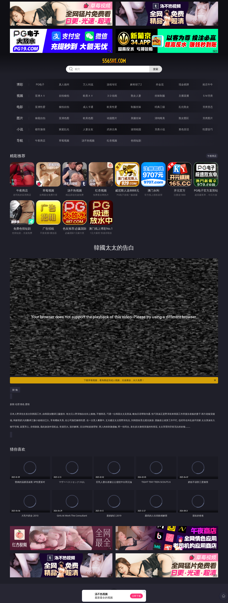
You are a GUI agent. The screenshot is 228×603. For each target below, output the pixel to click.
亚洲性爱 (40, 107)
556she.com (114, 61)
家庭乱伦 (64, 129)
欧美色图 (88, 118)
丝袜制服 (160, 95)
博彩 (20, 84)
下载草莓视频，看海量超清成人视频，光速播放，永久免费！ (150, 380)
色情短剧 (136, 140)
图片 (20, 118)
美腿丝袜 (136, 118)
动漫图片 (112, 118)
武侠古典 (112, 129)
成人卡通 (88, 107)
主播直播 (184, 95)
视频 (20, 95)
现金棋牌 (184, 84)
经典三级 (160, 107)
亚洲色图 (64, 118)
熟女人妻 (136, 95)
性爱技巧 (208, 129)
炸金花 (160, 84)
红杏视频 (112, 140)
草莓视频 (64, 140)
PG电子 (40, 84)
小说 (20, 129)
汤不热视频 (88, 140)
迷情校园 (136, 129)
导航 (20, 140)
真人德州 (64, 84)
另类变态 (208, 107)
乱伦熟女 (184, 107)
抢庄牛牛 (208, 84)
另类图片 (208, 118)
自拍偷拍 (64, 95)
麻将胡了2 (136, 84)
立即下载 (136, 595)
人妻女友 (88, 129)
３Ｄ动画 (112, 95)
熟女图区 (184, 118)
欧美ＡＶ (88, 95)
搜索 (155, 69)
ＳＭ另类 (208, 95)
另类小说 (160, 129)
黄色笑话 (184, 129)
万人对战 (88, 84)
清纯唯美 (160, 118)
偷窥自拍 (40, 118)
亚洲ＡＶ (40, 95)
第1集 (15, 389)
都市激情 (40, 129)
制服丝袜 (136, 107)
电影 (20, 107)
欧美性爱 (112, 107)
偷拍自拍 (64, 107)
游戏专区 (112, 84)
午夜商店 (40, 140)
